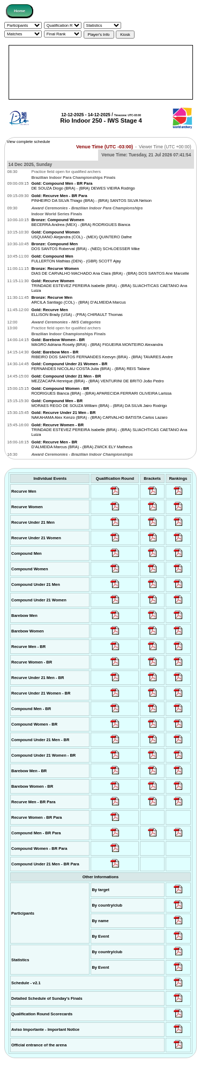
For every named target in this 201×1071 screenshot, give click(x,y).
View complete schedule (28, 141)
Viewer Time (165, 147)
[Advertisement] (100, 72)
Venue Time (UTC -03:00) (104, 146)
